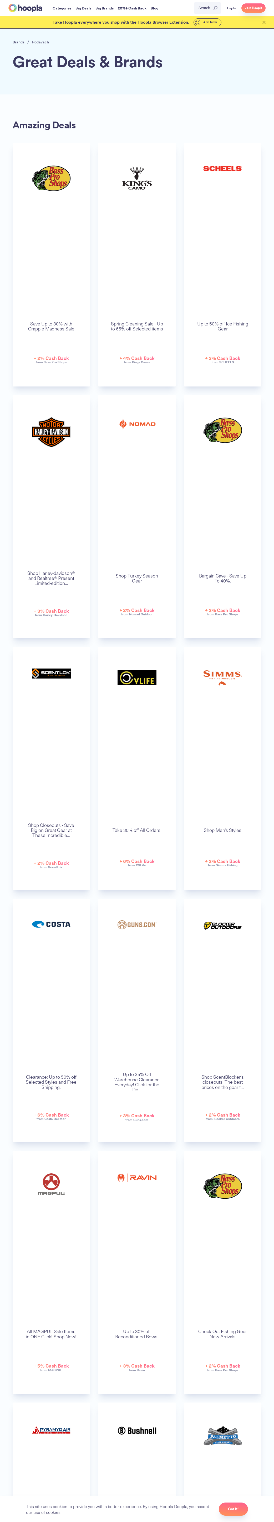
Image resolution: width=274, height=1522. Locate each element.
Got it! (233, 1508)
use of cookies (46, 1512)
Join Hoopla (253, 8)
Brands (18, 42)
